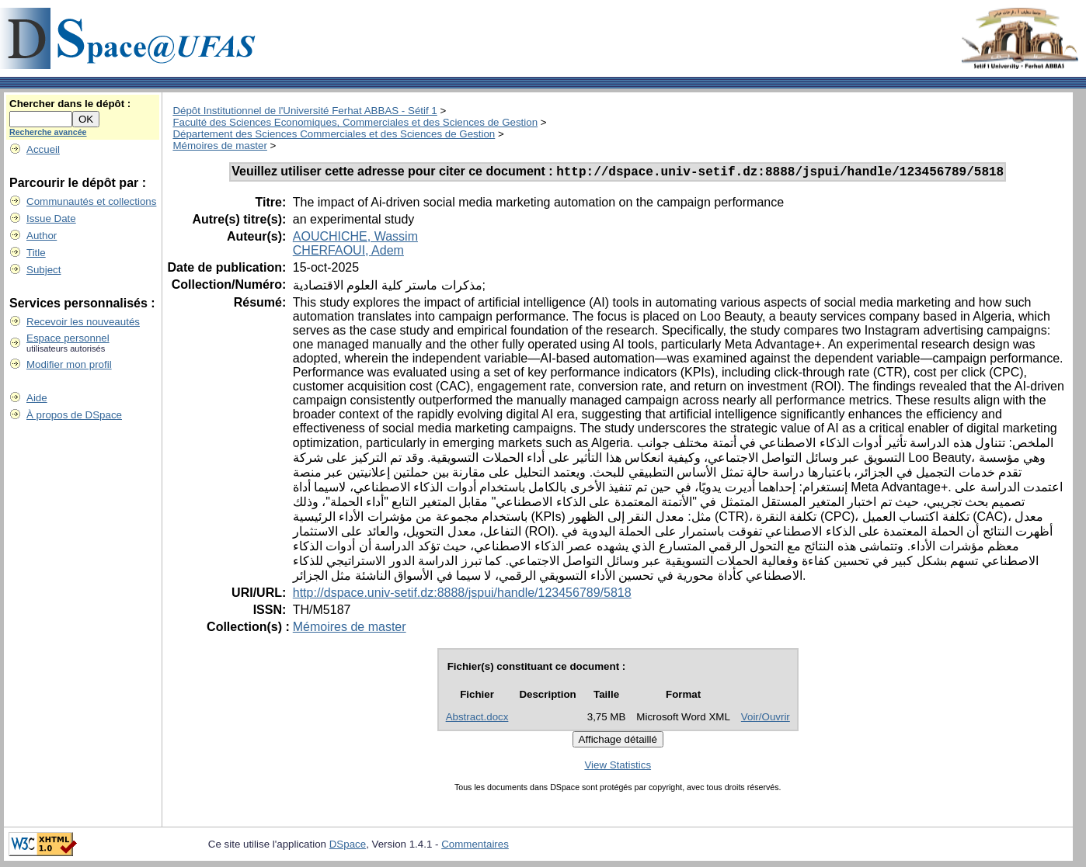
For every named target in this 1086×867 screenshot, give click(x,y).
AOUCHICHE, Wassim (355, 238)
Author (41, 235)
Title (36, 252)
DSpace (347, 846)
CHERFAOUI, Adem (348, 252)
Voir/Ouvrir (765, 719)
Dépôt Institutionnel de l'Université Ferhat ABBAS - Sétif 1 (304, 110)
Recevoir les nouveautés (83, 322)
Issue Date (51, 218)
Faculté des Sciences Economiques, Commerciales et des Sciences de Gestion (355, 122)
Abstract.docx (477, 719)
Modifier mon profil (69, 364)
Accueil (43, 149)
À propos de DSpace (74, 415)
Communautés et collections (91, 201)
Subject (43, 270)
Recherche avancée (48, 132)
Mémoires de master (219, 145)
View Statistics (617, 767)
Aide (36, 398)
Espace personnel (68, 338)
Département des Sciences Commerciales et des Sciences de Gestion (333, 134)
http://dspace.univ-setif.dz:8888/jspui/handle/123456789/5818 (462, 595)
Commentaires (475, 846)
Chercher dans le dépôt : (70, 103)
